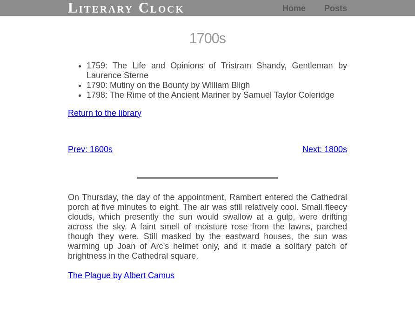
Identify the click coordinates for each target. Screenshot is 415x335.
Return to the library (104, 113)
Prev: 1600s (90, 149)
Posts (335, 8)
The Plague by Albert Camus (121, 275)
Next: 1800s (324, 149)
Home (294, 8)
